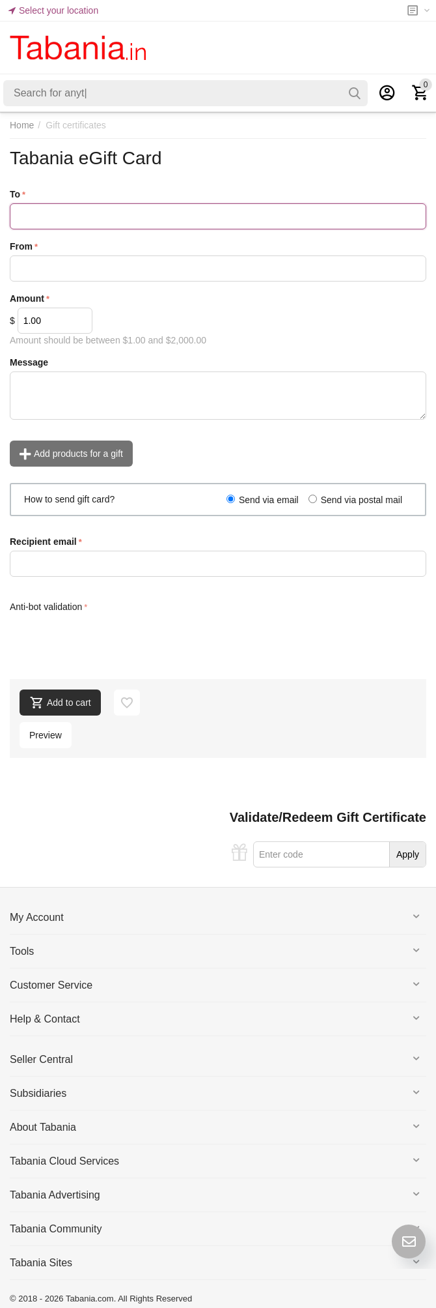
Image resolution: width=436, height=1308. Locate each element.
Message (29, 362)
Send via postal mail (361, 500)
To (15, 194)
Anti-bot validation (46, 607)
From (21, 246)
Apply (407, 854)
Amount (27, 298)
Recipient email (43, 541)
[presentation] (109, 640)
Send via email (269, 500)
